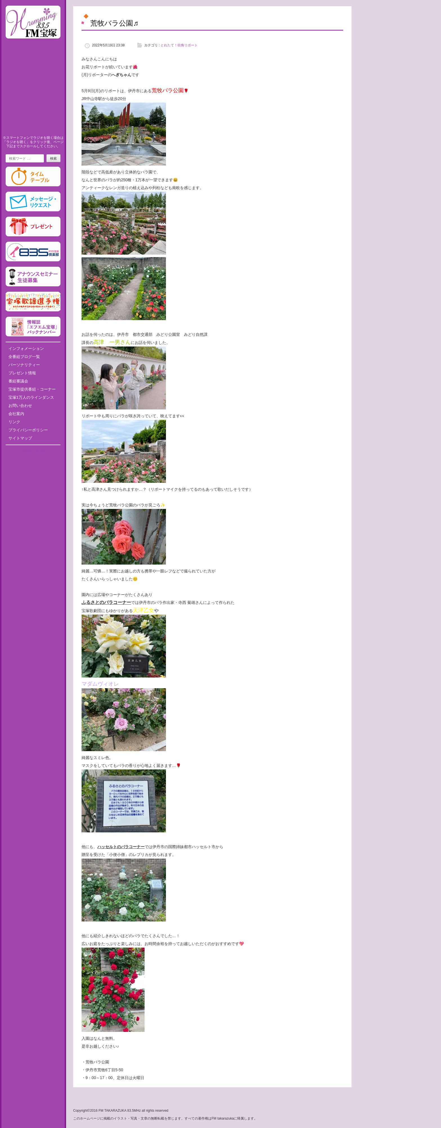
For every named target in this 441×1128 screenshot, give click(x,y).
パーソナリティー (24, 365)
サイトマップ (20, 438)
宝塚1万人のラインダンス (31, 397)
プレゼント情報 (22, 373)
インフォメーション (26, 348)
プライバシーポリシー (28, 430)
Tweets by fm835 (33, 451)
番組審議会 (18, 381)
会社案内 (16, 413)
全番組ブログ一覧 (24, 356)
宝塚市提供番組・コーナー (32, 389)
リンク (14, 422)
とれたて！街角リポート (179, 45)
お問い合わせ (20, 405)
